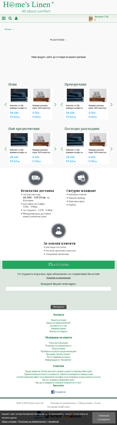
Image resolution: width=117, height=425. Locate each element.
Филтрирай (57, 40)
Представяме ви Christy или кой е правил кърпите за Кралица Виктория (58, 371)
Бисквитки (53, 421)
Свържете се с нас (58, 325)
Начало (8, 29)
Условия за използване (58, 277)
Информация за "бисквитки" (58, 360)
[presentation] (29, 298)
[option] (19, 104)
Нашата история (58, 320)
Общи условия (9, 421)
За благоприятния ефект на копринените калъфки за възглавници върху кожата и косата (58, 377)
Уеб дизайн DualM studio (58, 407)
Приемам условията (104, 418)
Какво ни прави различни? (58, 323)
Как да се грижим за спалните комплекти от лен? (58, 382)
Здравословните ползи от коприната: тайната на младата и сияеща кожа (58, 374)
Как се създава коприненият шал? (58, 380)
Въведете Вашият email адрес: (58, 283)
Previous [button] (5, 104)
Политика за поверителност (32, 421)
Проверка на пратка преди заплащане (58, 351)
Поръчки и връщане (58, 343)
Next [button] (55, 104)
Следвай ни (58, 392)
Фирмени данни (58, 328)
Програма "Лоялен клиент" (58, 354)
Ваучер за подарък (58, 331)
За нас (98, 403)
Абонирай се (58, 307)
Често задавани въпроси (58, 357)
